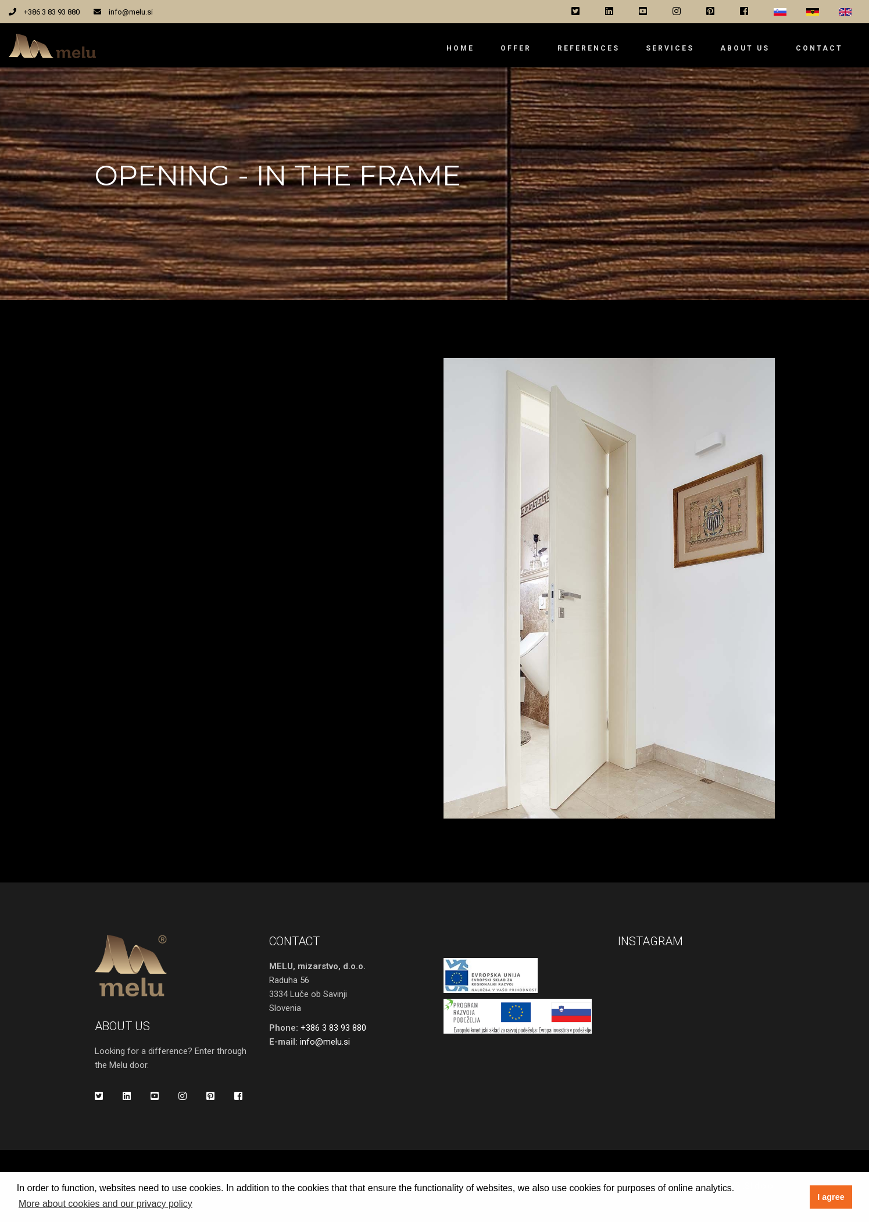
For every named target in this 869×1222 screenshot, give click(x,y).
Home (460, 48)
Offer (515, 48)
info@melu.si (131, 12)
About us (745, 48)
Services (670, 48)
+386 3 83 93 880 (52, 12)
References (588, 48)
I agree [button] (830, 1197)
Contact (819, 48)
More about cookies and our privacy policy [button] (105, 1204)
